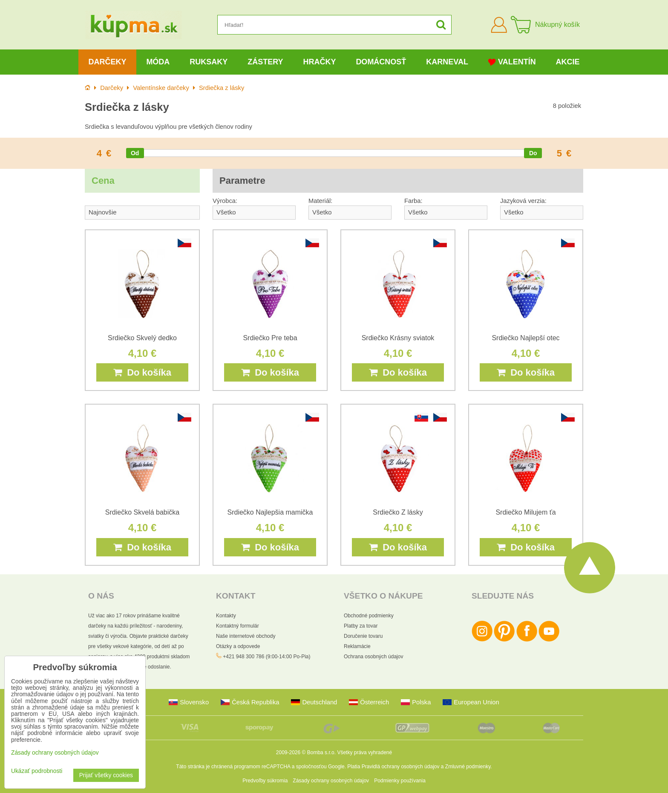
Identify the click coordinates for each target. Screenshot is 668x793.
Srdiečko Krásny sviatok (398, 338)
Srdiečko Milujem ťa (525, 512)
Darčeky (107, 62)
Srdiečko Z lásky (398, 512)
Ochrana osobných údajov (373, 657)
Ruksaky (208, 62)
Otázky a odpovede (238, 646)
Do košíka (142, 372)
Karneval (447, 62)
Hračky (319, 62)
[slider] (135, 153)
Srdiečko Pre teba (270, 338)
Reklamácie (357, 646)
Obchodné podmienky (369, 616)
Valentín (512, 62)
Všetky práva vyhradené (364, 752)
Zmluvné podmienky (468, 767)
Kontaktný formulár (237, 626)
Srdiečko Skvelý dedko (142, 338)
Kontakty (226, 616)
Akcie (568, 62)
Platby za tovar (360, 626)
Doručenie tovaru (363, 636)
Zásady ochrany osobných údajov (331, 781)
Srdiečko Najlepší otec (525, 338)
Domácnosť (381, 62)
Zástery (265, 62)
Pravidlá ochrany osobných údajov (401, 767)
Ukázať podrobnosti (36, 771)
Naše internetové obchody (245, 636)
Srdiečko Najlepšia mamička (270, 512)
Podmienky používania (400, 781)
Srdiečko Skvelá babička (142, 512)
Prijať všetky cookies (106, 775)
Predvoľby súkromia (265, 781)
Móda (158, 62)
